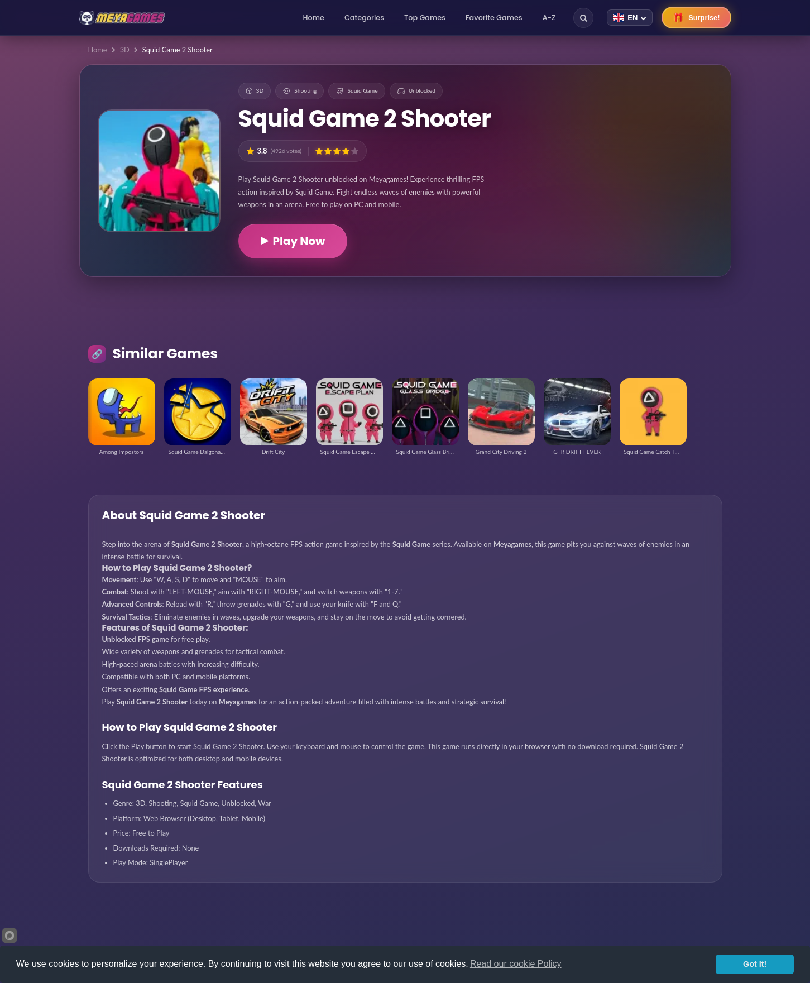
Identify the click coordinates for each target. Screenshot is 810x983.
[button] (319, 151)
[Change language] (630, 17)
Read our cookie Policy (516, 963)
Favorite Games (494, 17)
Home (313, 17)
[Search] (583, 18)
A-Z (549, 17)
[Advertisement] (650, 145)
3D (125, 49)
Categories (364, 17)
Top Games (424, 17)
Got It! (754, 964)
